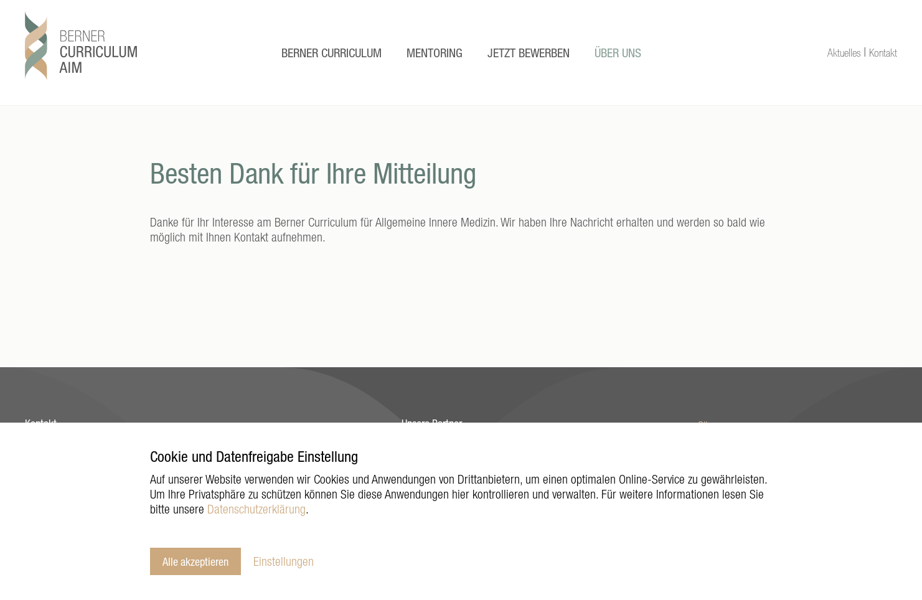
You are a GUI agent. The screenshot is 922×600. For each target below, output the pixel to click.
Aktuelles (843, 52)
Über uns (618, 52)
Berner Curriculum (331, 52)
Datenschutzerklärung (256, 509)
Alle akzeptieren (195, 561)
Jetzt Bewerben (528, 52)
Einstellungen (283, 561)
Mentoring (435, 52)
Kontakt (883, 52)
